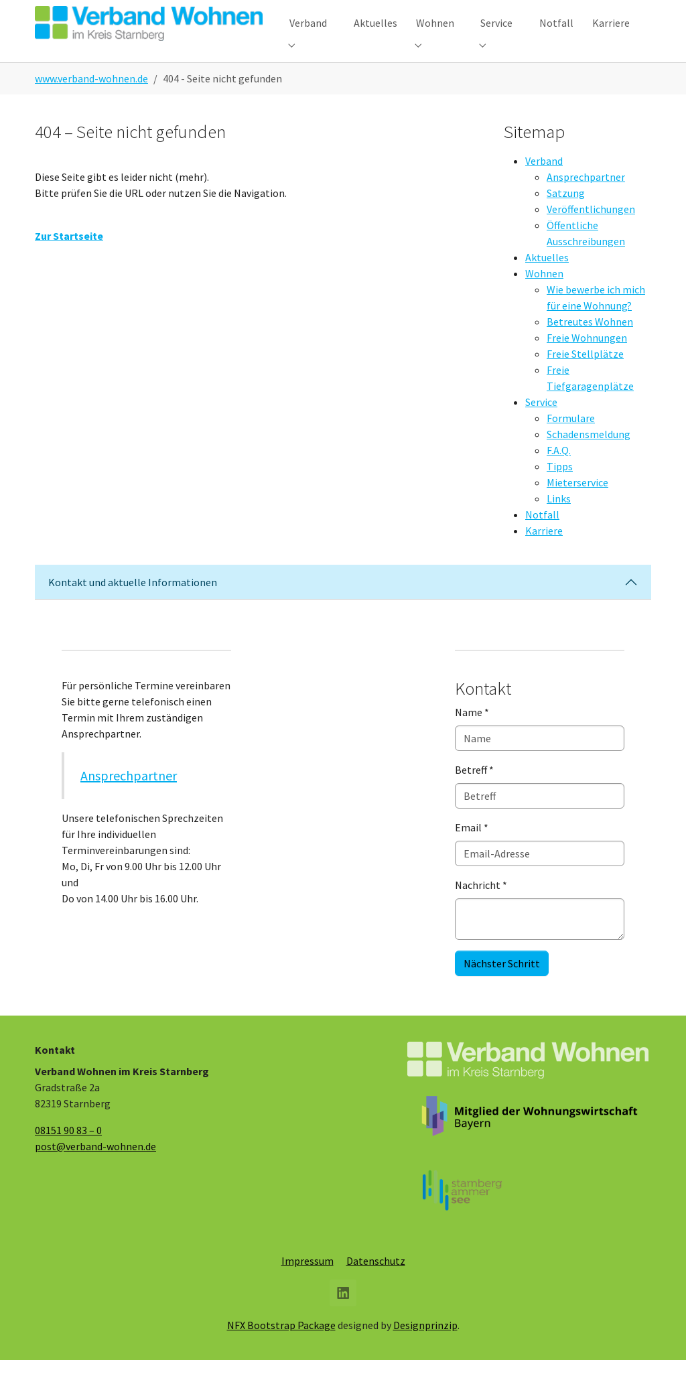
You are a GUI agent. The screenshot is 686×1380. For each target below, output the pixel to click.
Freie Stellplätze (585, 374)
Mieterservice (577, 502)
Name (472, 732)
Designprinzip (425, 1345)
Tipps (560, 486)
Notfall (542, 534)
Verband (544, 181)
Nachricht (481, 905)
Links (559, 518)
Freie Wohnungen (587, 357)
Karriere (544, 550)
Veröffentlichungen (591, 229)
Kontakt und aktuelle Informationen (132, 602)
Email (471, 847)
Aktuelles (547, 277)
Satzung (566, 213)
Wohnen (544, 293)
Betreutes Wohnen (590, 341)
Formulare (571, 438)
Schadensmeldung (588, 454)
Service (541, 422)
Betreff (474, 790)
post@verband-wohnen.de (95, 1166)
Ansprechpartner (586, 197)
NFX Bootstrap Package (281, 1345)
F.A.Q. (559, 470)
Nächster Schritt (502, 983)
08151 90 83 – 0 (68, 1150)
